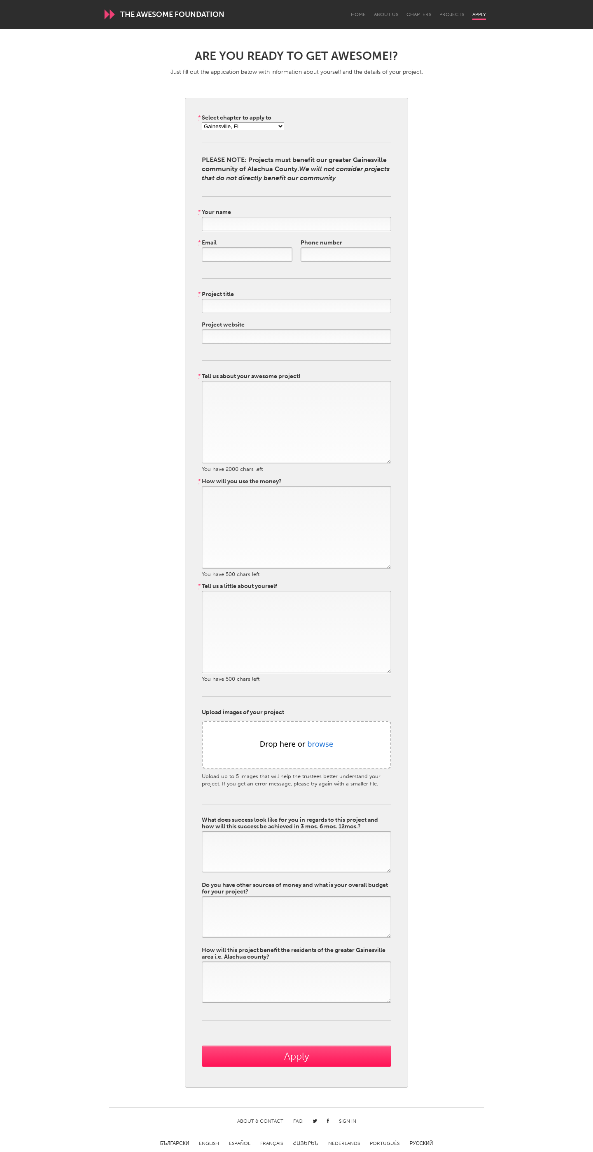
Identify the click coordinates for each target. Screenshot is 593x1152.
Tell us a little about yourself (237, 586)
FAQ (298, 1121)
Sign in (347, 1121)
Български (174, 1143)
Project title (216, 294)
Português (384, 1143)
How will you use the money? (240, 481)
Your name (214, 212)
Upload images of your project (243, 712)
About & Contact (260, 1121)
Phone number (321, 243)
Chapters (418, 14)
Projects (451, 14)
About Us (386, 14)
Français (271, 1143)
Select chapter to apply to (234, 118)
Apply (479, 14)
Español (239, 1143)
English (209, 1143)
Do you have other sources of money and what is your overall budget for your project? (295, 888)
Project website (223, 325)
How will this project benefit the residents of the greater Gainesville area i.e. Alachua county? (293, 953)
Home (358, 14)
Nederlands (344, 1143)
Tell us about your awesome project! (249, 376)
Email (207, 243)
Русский (421, 1143)
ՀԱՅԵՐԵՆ (305, 1143)
